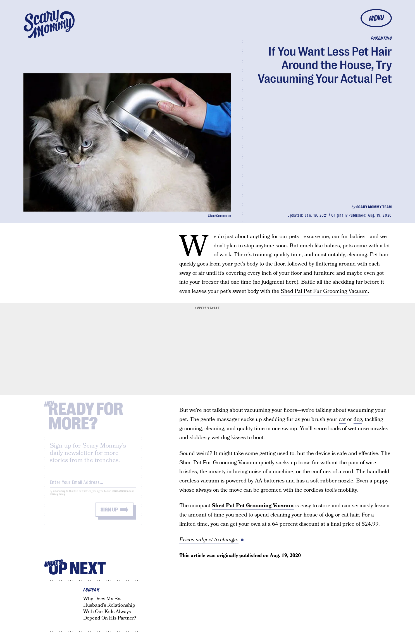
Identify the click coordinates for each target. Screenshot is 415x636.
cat (342, 419)
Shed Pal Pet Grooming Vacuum (253, 506)
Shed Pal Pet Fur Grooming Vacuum (324, 291)
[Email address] (93, 485)
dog (358, 419)
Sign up (109, 513)
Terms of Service (120, 495)
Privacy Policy (57, 498)
